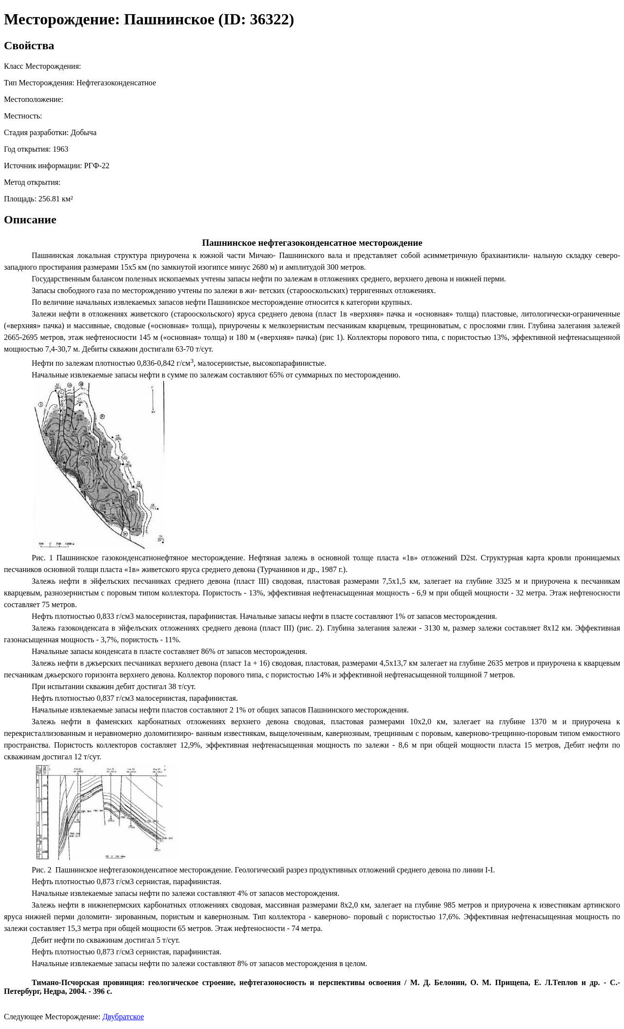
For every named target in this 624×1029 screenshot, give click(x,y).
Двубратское (123, 1016)
